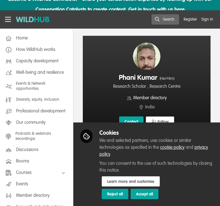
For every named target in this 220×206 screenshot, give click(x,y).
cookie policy (172, 147)
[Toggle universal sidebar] (8, 19)
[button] (160, 121)
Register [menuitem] (190, 19)
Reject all (115, 194)
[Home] (33, 19)
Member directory (150, 98)
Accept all (144, 194)
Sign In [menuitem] (207, 19)
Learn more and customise (130, 182)
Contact (131, 122)
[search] (165, 19)
